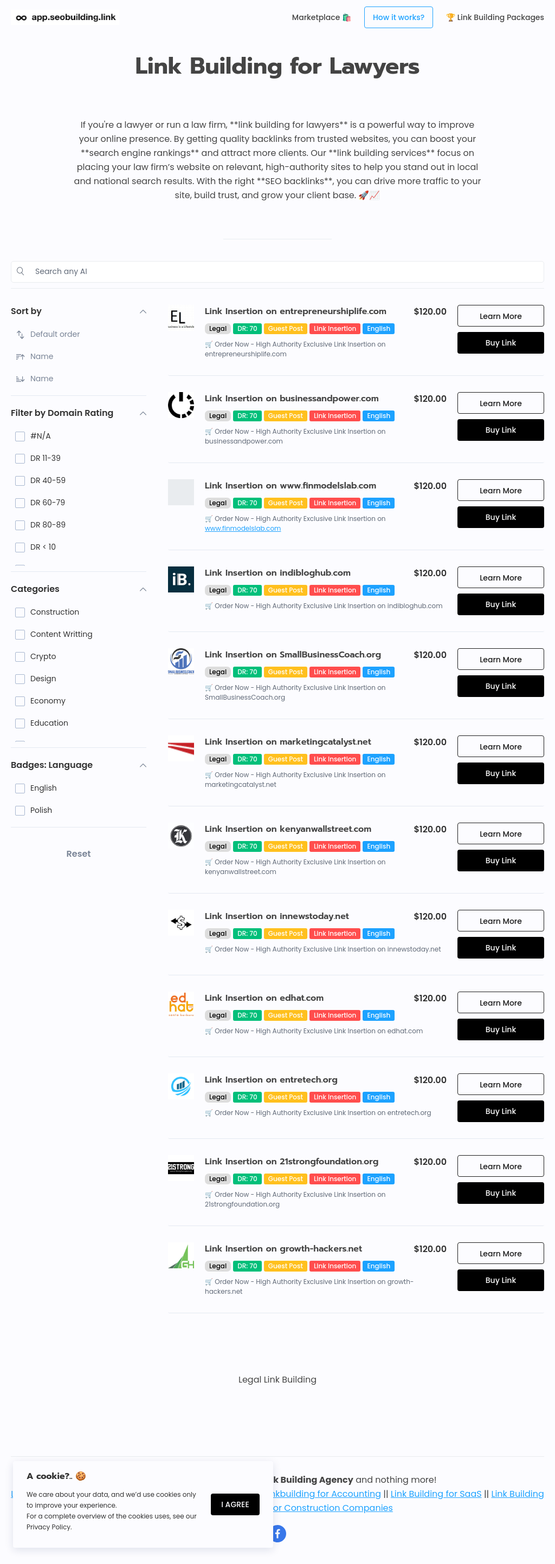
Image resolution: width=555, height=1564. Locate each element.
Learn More (501, 316)
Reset (79, 854)
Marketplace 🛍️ (321, 17)
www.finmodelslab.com (243, 528)
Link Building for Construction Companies (304, 1508)
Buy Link (501, 342)
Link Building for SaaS (436, 1494)
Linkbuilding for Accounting (322, 1494)
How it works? (398, 17)
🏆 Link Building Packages (495, 17)
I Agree (235, 1504)
